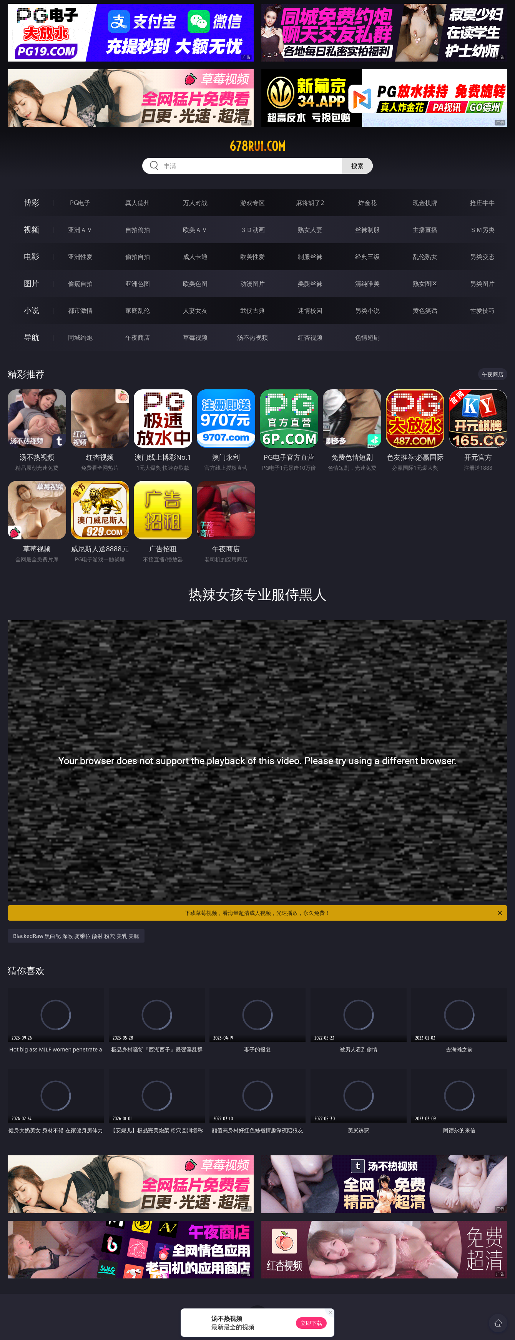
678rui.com (257, 146)
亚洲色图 (137, 283)
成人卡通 (195, 256)
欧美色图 (195, 283)
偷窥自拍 (80, 283)
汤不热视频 (252, 337)
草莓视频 (195, 337)
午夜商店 (137, 337)
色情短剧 (367, 337)
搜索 (357, 166)
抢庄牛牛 (482, 203)
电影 (31, 256)
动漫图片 (252, 283)
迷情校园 (310, 310)
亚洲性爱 (80, 256)
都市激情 (80, 310)
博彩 (31, 202)
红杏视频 (310, 337)
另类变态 (482, 256)
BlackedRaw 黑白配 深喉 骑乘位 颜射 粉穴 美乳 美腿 (76, 936)
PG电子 (80, 203)
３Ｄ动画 (252, 229)
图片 (31, 283)
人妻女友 (195, 310)
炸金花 (367, 203)
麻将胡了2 (310, 203)
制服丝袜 (310, 256)
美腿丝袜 (310, 283)
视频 (31, 229)
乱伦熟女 (425, 256)
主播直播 (425, 229)
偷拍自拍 (137, 256)
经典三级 (367, 256)
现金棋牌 (425, 203)
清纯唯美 (367, 283)
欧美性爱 (252, 256)
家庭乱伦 (137, 310)
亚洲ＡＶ (80, 229)
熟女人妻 (310, 229)
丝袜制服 (367, 229)
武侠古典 (252, 310)
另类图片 (482, 283)
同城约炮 (80, 337)
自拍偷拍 (137, 229)
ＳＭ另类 (482, 229)
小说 (31, 310)
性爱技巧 (482, 310)
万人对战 (195, 203)
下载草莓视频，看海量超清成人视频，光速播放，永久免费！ (344, 913)
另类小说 (367, 310)
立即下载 (311, 1323)
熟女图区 (425, 283)
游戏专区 (252, 203)
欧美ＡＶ (195, 229)
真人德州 (137, 203)
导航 (31, 337)
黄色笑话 (425, 310)
